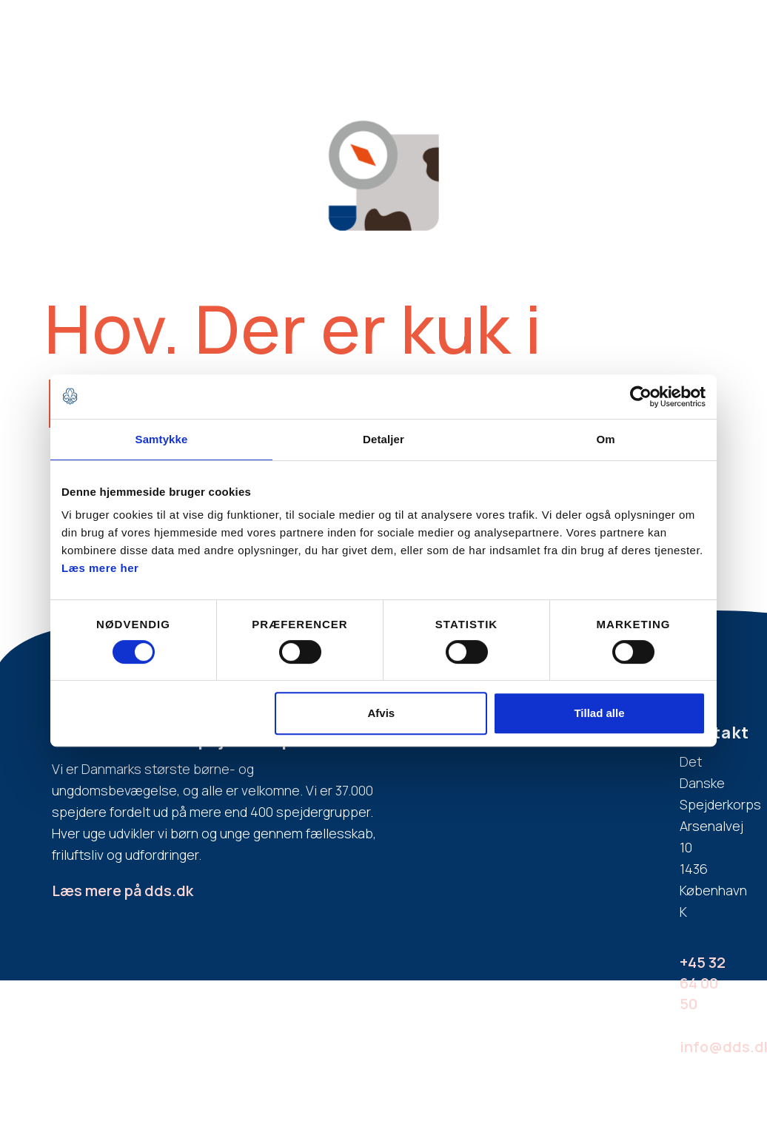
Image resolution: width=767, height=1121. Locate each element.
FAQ (539, 30)
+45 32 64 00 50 (703, 983)
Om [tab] (605, 439)
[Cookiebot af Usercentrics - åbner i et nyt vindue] (641, 397)
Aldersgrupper (471, 30)
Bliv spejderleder (614, 30)
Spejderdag (703, 30)
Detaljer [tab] (383, 439)
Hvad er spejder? (366, 30)
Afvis (381, 713)
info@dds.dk (708, 1047)
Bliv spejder (268, 30)
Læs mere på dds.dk (122, 890)
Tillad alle (599, 713)
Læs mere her (99, 568)
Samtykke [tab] (161, 439)
